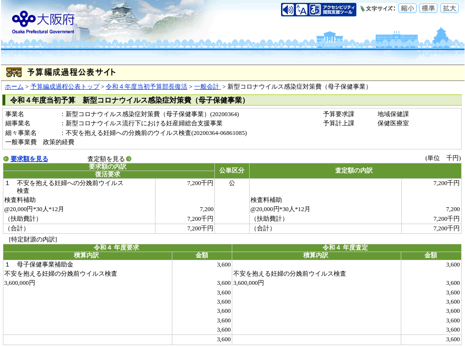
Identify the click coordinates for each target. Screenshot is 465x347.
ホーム (14, 86)
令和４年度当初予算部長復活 (146, 86)
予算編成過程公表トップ (64, 86)
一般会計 (207, 86)
